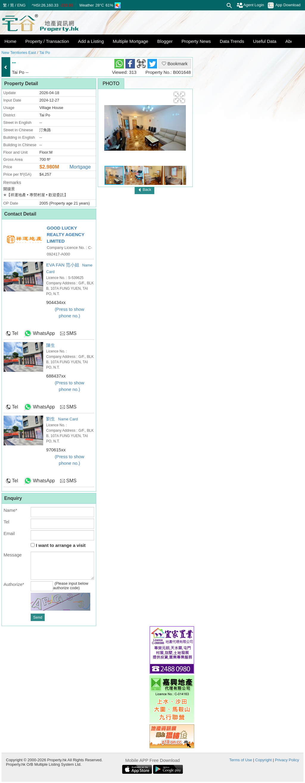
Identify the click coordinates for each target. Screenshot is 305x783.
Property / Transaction (47, 41)
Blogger (165, 41)
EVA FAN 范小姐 (62, 264)
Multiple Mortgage (130, 41)
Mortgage (80, 167)
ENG (21, 5)
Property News (196, 41)
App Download (284, 5)
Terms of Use (240, 760)
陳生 (50, 345)
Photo (110, 83)
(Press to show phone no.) (69, 312)
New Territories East (18, 52)
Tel (15, 333)
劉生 (50, 418)
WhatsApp (44, 333)
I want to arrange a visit (58, 545)
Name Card (68, 419)
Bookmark (175, 63)
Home (10, 41)
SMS (71, 333)
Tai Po (44, 52)
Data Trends (232, 41)
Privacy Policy (287, 760)
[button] (179, 97)
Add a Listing (91, 41)
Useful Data (264, 41)
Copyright (263, 760)
